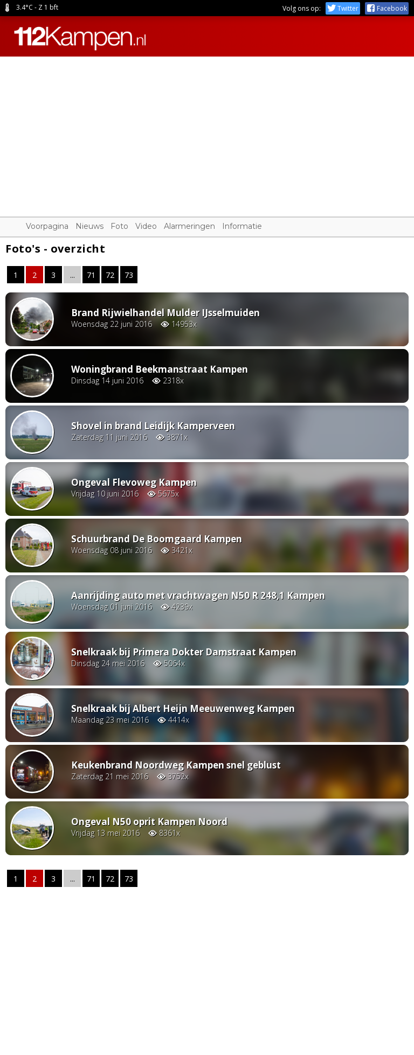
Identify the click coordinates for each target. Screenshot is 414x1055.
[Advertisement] (207, 132)
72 (110, 275)
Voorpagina (47, 226)
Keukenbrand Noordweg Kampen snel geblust (176, 765)
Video (146, 226)
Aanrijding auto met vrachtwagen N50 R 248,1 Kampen (198, 595)
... (72, 275)
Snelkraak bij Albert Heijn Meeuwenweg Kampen (183, 708)
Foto (119, 226)
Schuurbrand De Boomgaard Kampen (156, 539)
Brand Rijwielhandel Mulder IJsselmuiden (165, 312)
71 (91, 275)
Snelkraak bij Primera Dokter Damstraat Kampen (183, 652)
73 (129, 275)
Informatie (242, 226)
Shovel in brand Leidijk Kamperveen (153, 426)
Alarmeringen (189, 226)
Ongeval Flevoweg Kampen (134, 482)
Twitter (342, 8)
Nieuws (89, 226)
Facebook (387, 8)
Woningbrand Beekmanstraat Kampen (159, 369)
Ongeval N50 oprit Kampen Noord (149, 821)
